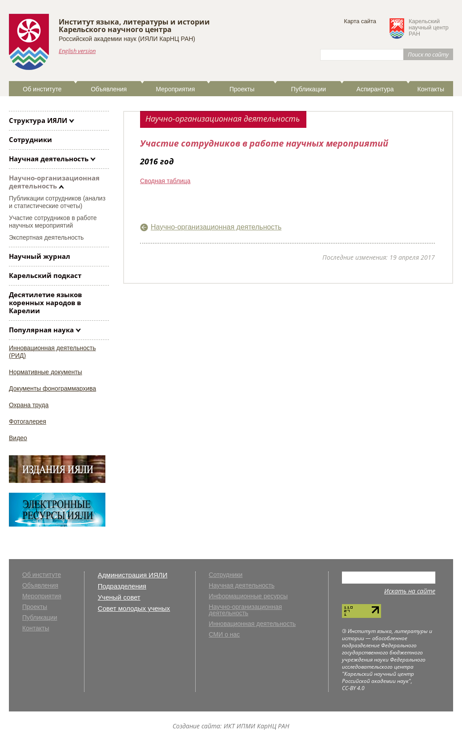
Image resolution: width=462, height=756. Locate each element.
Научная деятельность (48, 158)
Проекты (241, 89)
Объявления (109, 89)
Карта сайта (360, 21)
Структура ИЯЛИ (38, 120)
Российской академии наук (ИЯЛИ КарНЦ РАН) (127, 38)
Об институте (42, 89)
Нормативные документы (45, 372)
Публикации (308, 89)
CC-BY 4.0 (353, 688)
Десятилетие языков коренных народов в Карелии (45, 302)
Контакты (430, 89)
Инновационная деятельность (252, 624)
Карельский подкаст (45, 275)
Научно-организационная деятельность (54, 181)
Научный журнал (39, 256)
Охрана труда (28, 405)
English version (77, 51)
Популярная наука (41, 329)
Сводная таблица (165, 180)
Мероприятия (175, 89)
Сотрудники (30, 139)
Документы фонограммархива (52, 388)
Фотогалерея (27, 421)
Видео (18, 437)
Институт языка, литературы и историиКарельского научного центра (134, 25)
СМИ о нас (224, 634)
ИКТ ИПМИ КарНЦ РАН (256, 726)
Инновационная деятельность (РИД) (52, 351)
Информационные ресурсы (248, 596)
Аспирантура (375, 89)
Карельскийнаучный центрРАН (429, 27)
